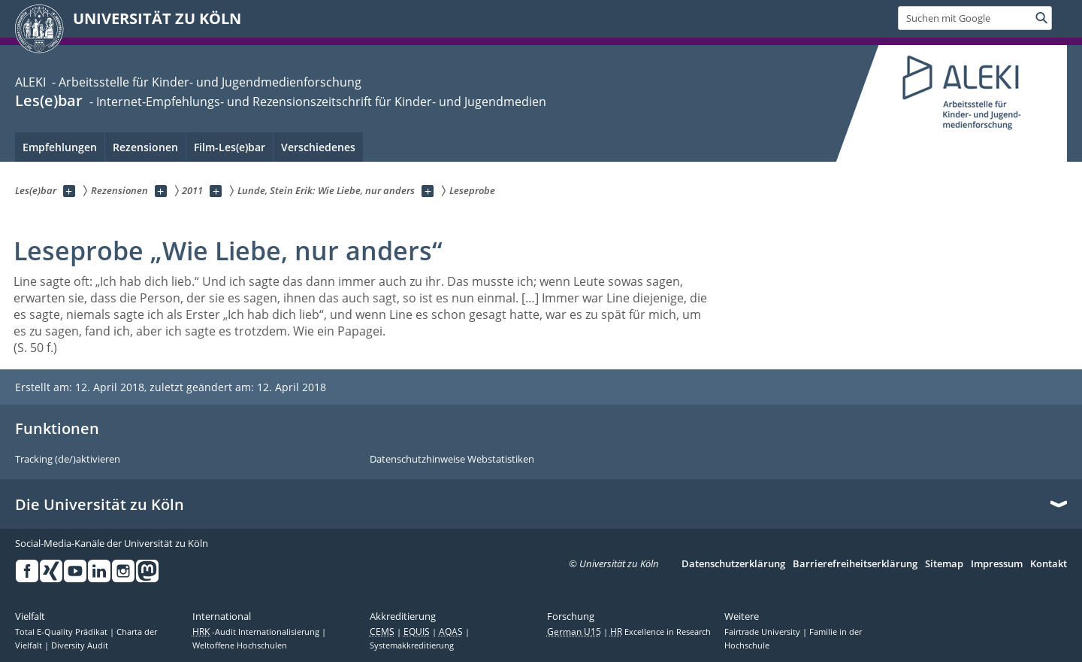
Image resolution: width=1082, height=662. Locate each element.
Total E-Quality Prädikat (62, 632)
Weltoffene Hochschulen (239, 645)
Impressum (997, 564)
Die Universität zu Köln (99, 505)
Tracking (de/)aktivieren (67, 460)
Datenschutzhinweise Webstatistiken (452, 460)
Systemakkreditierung (412, 645)
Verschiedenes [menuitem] (318, 147)
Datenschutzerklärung (733, 564)
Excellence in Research (660, 632)
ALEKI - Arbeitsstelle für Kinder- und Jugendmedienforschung (188, 82)
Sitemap (944, 564)
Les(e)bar (49, 100)
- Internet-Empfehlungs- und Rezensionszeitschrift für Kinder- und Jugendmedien (316, 101)
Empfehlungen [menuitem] (60, 147)
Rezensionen (145, 147)
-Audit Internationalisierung (257, 632)
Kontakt (1048, 564)
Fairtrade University (763, 632)
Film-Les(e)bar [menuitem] (229, 147)
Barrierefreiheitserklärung (855, 564)
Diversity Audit (79, 645)
